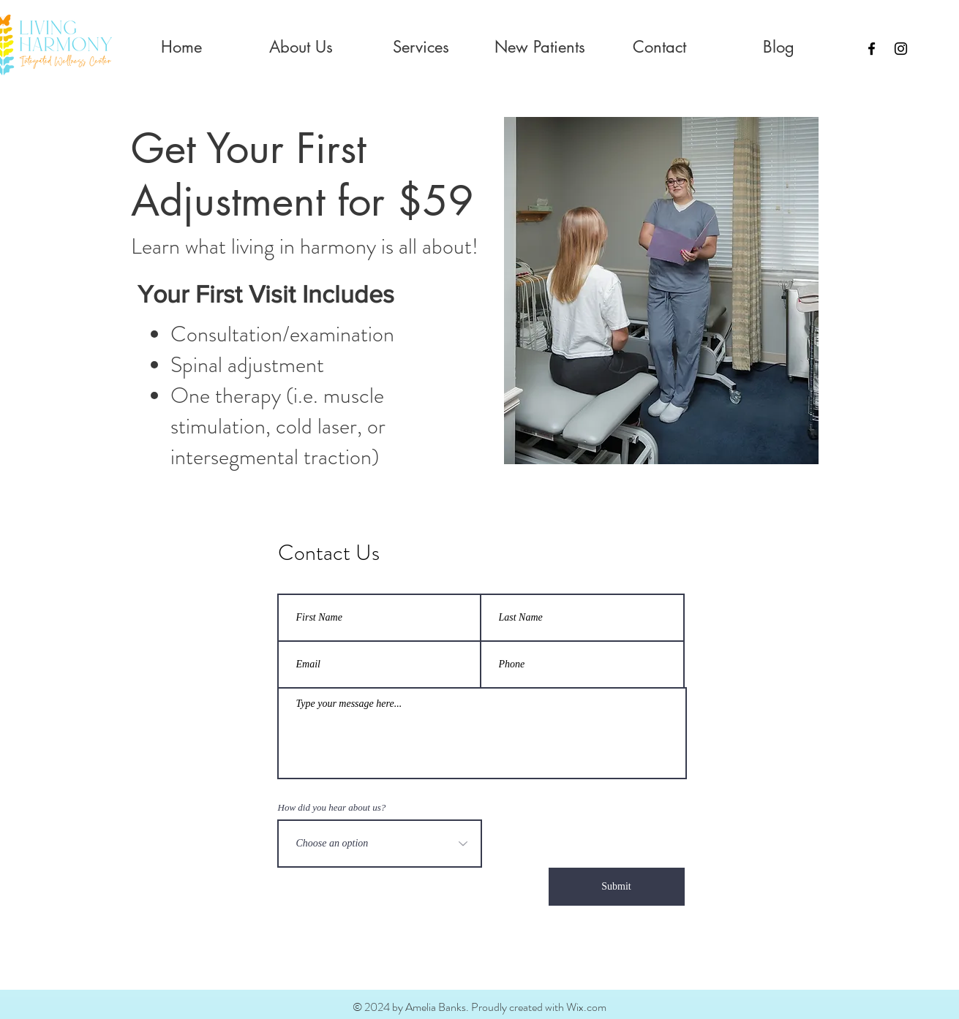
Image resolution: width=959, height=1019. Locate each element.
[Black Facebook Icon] (871, 48)
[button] (301, 47)
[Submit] (617, 887)
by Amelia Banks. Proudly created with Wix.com (498, 1007)
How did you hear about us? (332, 807)
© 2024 (371, 1007)
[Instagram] (900, 48)
